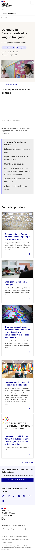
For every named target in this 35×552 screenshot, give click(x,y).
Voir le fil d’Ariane (5, 18)
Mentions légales (5, 539)
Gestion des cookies (7, 542)
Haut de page (29, 462)
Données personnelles (17, 539)
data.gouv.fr (20, 529)
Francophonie (21, 48)
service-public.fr (18, 525)
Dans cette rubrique (11, 84)
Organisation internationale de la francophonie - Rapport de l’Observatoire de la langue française (17, 131)
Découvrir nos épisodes (17, 479)
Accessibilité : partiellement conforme (18, 536)
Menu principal (32, 2)
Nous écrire (27, 539)
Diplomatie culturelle (8, 48)
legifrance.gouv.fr (7, 529)
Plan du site (4, 536)
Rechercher (27, 2)
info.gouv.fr (5, 525)
